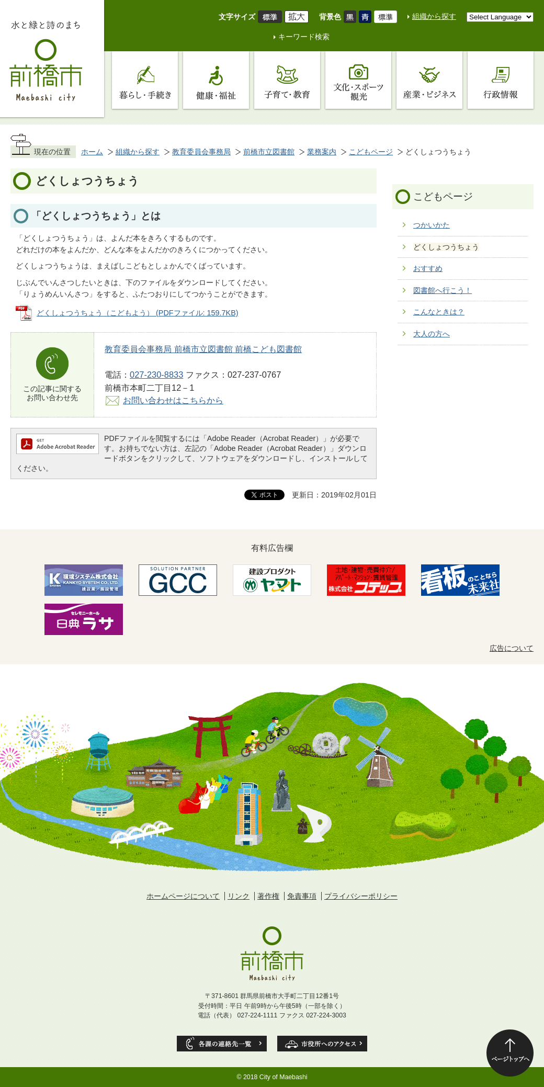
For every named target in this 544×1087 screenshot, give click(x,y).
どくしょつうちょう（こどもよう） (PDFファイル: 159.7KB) (138, 313)
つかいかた (431, 225)
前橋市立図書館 (268, 152)
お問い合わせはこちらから (173, 400)
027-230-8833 (156, 374)
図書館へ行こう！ (442, 290)
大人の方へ (431, 334)
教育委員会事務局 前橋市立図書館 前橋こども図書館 (203, 349)
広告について (512, 648)
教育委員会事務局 (201, 152)
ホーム (92, 152)
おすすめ (428, 268)
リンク (239, 896)
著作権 (268, 896)
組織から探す (434, 16)
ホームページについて (183, 896)
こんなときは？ (438, 312)
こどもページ (371, 152)
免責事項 (301, 896)
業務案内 (321, 152)
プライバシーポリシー (361, 896)
